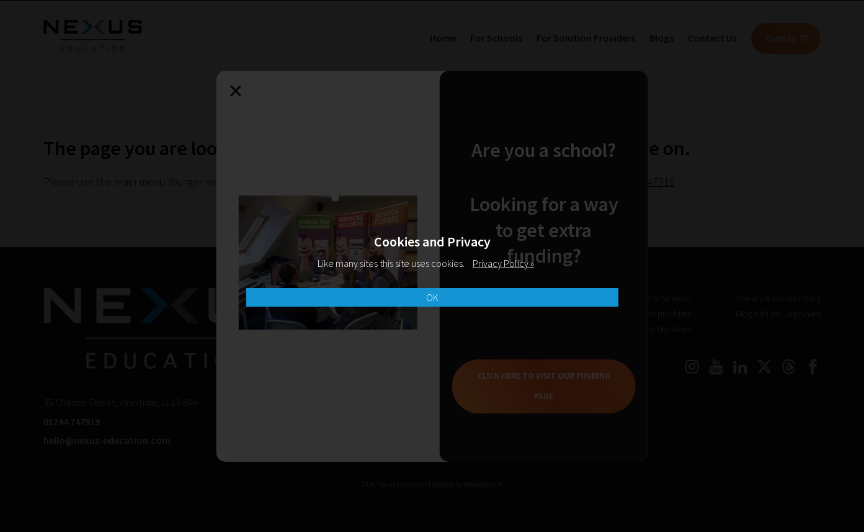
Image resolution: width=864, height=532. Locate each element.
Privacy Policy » (503, 263)
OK (432, 297)
